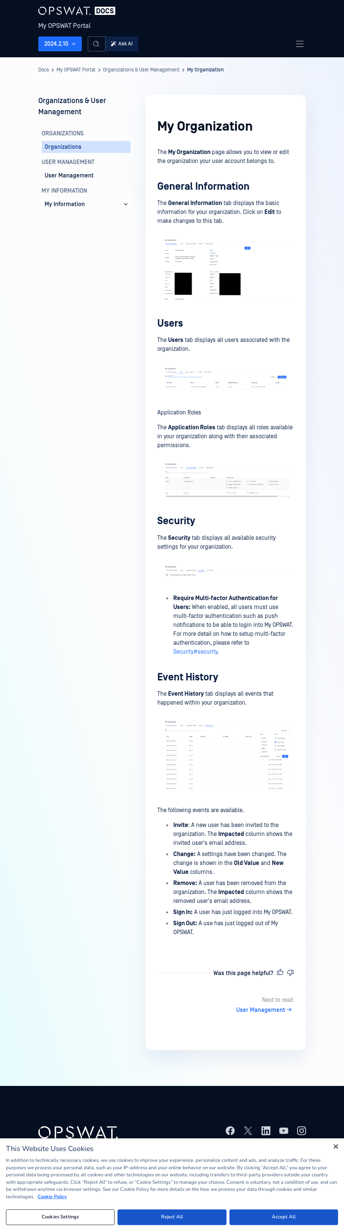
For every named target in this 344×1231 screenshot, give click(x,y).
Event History (187, 677)
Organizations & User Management (141, 70)
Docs (43, 70)
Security (176, 521)
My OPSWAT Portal (64, 26)
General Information (203, 186)
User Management (265, 1010)
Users (170, 323)
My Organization (205, 70)
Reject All (172, 1217)
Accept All (284, 1217)
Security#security (195, 651)
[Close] (336, 1146)
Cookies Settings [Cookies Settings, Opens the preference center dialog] (60, 1217)
